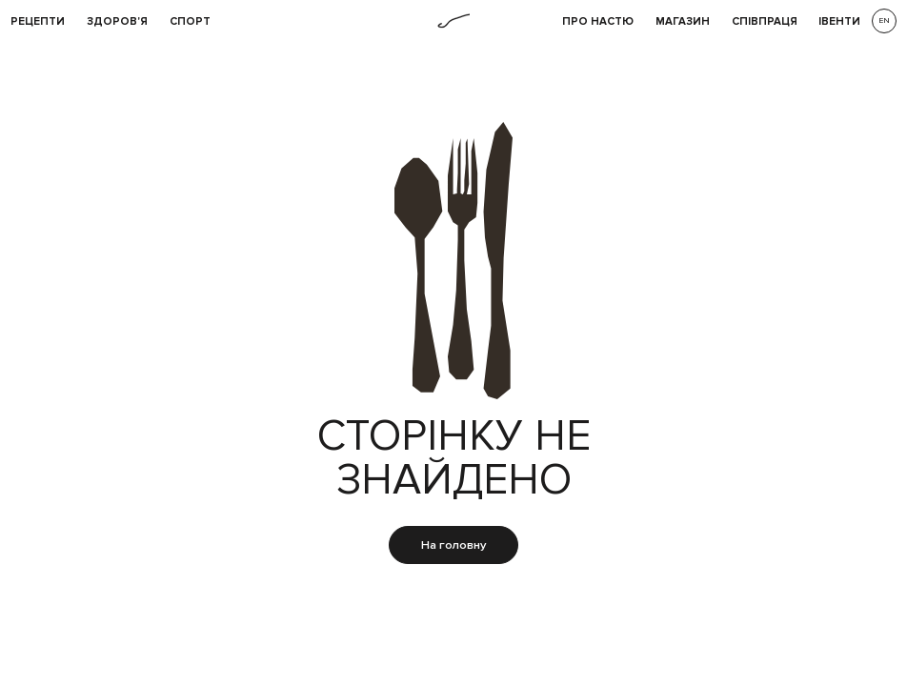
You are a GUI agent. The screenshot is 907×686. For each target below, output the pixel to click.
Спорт (190, 21)
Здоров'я (117, 21)
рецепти (37, 21)
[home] (454, 21)
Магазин (682, 21)
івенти (839, 21)
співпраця (764, 21)
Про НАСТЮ (598, 21)
